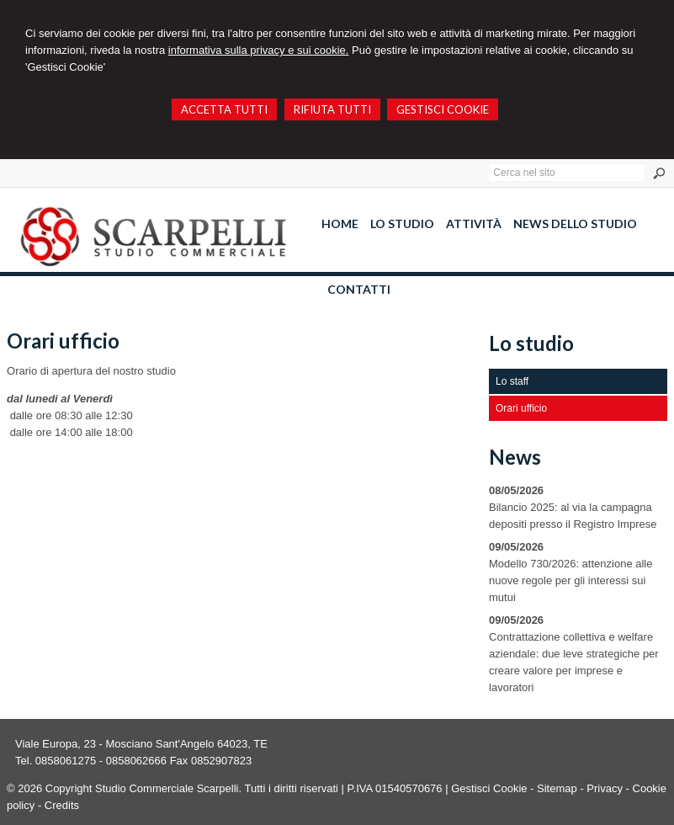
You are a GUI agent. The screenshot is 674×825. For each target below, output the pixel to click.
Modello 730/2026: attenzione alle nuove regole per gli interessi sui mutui (570, 580)
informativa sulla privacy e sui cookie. (258, 50)
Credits (62, 805)
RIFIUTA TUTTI (332, 109)
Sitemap (557, 788)
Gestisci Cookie (489, 788)
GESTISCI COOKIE (442, 109)
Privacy (604, 788)
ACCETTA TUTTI (224, 109)
